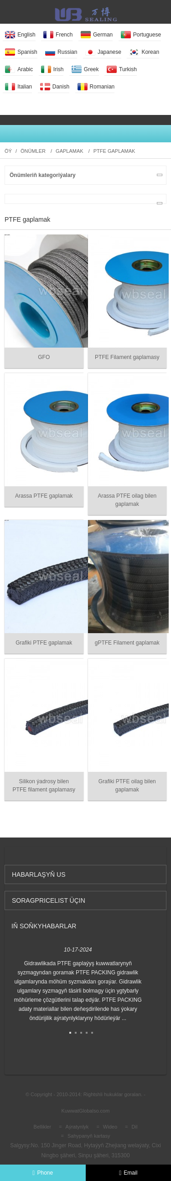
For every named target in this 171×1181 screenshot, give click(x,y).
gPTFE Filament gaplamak (127, 643)
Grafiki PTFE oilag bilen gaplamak (127, 785)
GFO (44, 357)
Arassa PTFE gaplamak (44, 496)
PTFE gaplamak (114, 151)
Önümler (33, 151)
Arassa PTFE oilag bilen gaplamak (127, 500)
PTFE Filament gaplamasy (127, 357)
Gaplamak (69, 151)
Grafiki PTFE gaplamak (44, 643)
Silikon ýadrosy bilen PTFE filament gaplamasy (44, 785)
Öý (8, 151)
